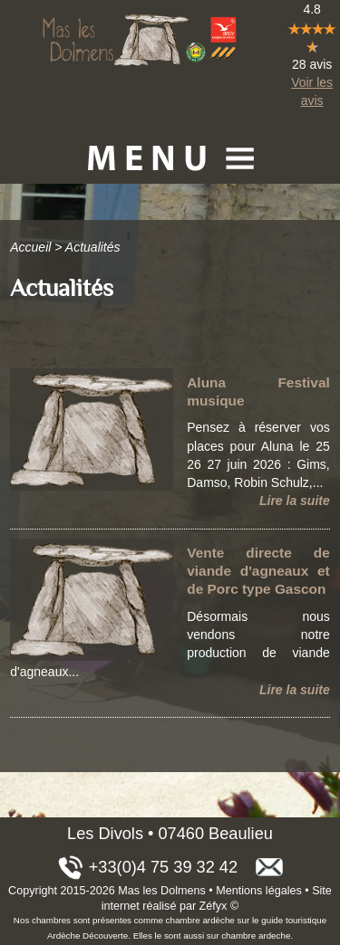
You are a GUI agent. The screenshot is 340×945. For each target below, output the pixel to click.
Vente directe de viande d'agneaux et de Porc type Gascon (258, 571)
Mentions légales (259, 890)
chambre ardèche (200, 920)
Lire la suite (294, 500)
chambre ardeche (255, 935)
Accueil (30, 247)
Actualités (93, 247)
